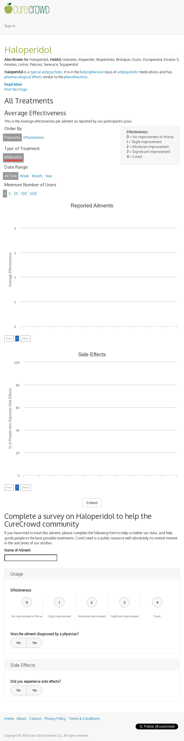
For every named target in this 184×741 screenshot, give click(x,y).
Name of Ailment (17, 550)
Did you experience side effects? (35, 681)
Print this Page (15, 89)
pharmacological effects (23, 77)
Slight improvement (59, 616)
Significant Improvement (124, 616)
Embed (92, 503)
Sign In (9, 26)
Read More (13, 84)
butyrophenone (91, 72)
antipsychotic (127, 72)
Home (9, 718)
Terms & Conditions (84, 718)
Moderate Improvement (92, 616)
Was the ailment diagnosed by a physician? (44, 634)
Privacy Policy (55, 718)
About (21, 718)
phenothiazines (75, 77)
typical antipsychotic (46, 72)
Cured (157, 616)
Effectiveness (20, 590)
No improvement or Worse (26, 616)
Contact (35, 718)
